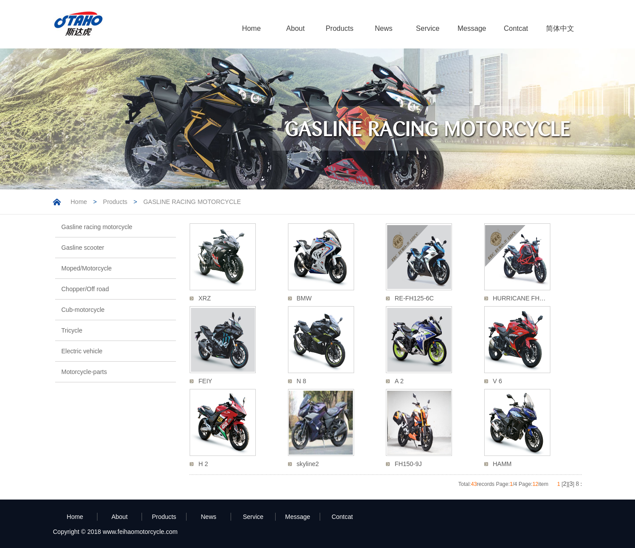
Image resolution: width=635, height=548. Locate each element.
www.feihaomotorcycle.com (140, 531)
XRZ (204, 298)
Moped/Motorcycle (86, 268)
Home (251, 28)
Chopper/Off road (85, 289)
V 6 (497, 381)
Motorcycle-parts (84, 371)
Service (427, 28)
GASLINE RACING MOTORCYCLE (192, 201)
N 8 (301, 381)
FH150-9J (408, 463)
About (295, 28)
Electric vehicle (81, 351)
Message (472, 28)
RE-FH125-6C (414, 298)
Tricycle (71, 330)
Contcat (516, 28)
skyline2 (308, 463)
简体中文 (560, 28)
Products (339, 28)
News (383, 28)
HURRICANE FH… (519, 298)
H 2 (203, 463)
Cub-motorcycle (83, 309)
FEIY (205, 381)
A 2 (399, 381)
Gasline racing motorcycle (96, 226)
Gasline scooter (82, 247)
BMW (304, 298)
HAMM (502, 463)
